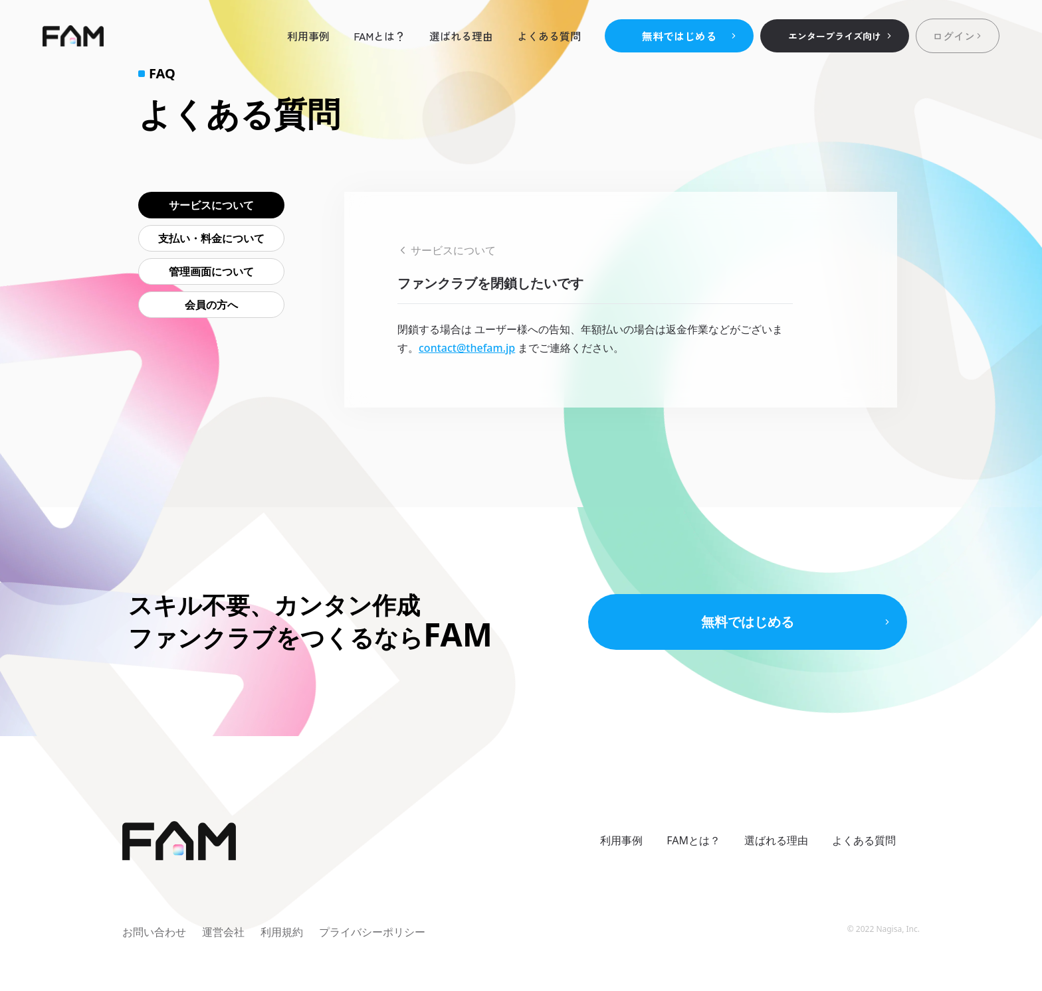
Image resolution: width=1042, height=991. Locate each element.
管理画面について (211, 271)
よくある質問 (549, 36)
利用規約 (281, 932)
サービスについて (211, 205)
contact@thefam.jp (467, 348)
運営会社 (223, 932)
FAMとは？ (379, 36)
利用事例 (308, 36)
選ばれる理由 (461, 36)
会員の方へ (211, 304)
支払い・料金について (211, 238)
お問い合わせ (154, 932)
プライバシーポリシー (372, 932)
